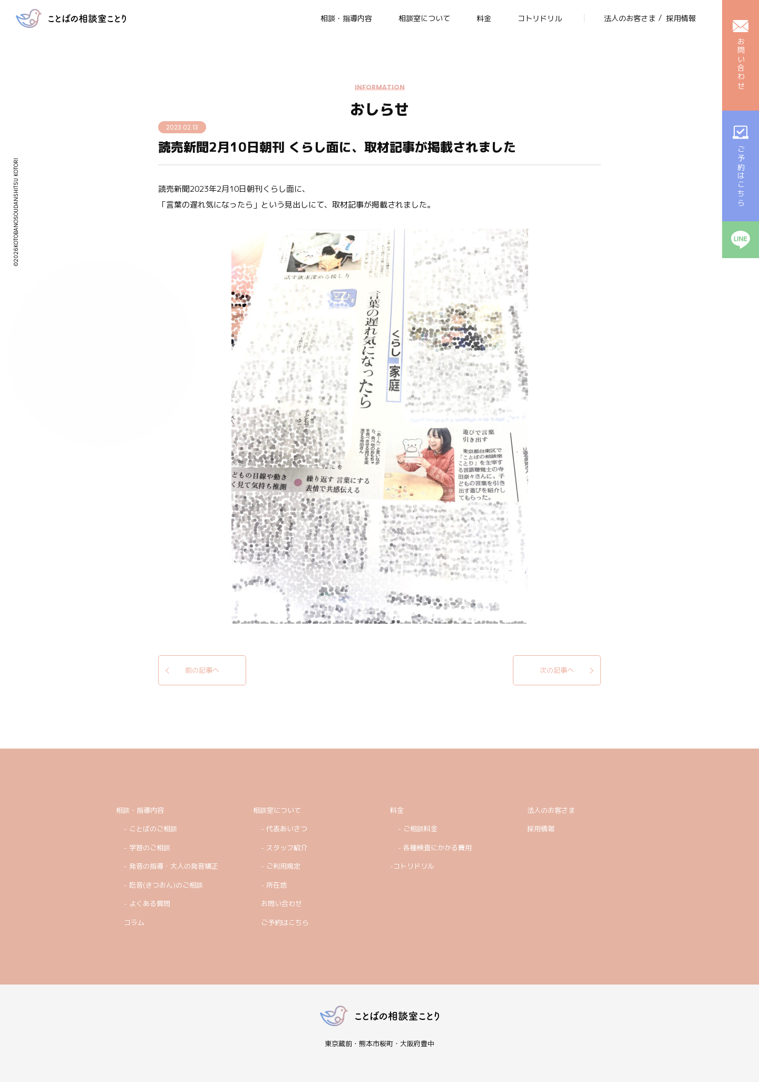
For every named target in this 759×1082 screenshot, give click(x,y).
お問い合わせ (281, 903)
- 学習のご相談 (147, 847)
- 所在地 (274, 885)
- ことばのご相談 (150, 828)
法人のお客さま (551, 810)
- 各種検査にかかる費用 (435, 847)
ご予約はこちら (285, 922)
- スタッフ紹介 (284, 847)
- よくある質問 (147, 903)
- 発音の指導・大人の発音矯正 (171, 866)
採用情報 (540, 828)
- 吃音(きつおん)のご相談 (163, 885)
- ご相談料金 (417, 828)
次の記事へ (557, 670)
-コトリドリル (412, 866)
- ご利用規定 (280, 866)
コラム (134, 922)
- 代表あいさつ (284, 828)
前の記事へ (202, 670)
